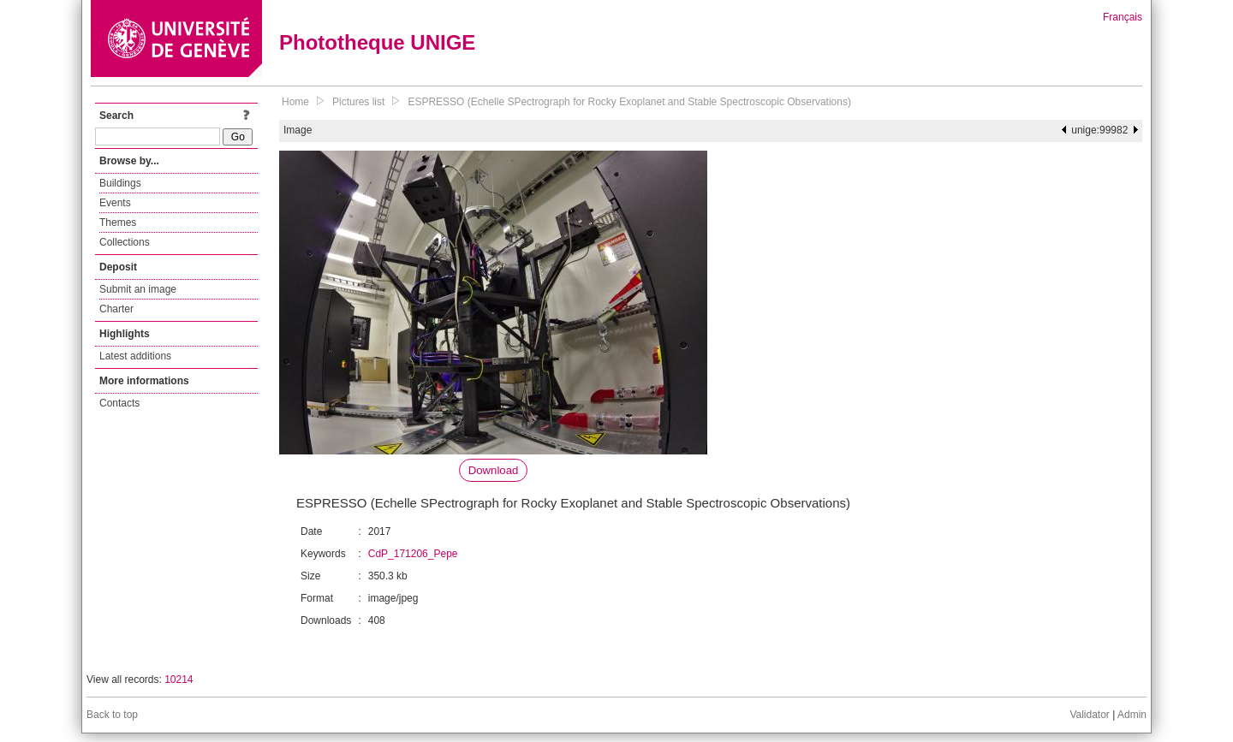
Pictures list (358, 102)
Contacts (119, 403)
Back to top (112, 715)
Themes (117, 223)
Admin (1132, 715)
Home (295, 102)
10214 (178, 680)
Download (493, 470)
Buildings (120, 183)
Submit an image (137, 289)
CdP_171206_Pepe (413, 554)
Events (115, 203)
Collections (124, 242)
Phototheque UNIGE (377, 42)
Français (1122, 17)
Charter (116, 309)
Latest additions (135, 356)
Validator (1089, 715)
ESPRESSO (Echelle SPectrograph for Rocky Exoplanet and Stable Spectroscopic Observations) (629, 102)
